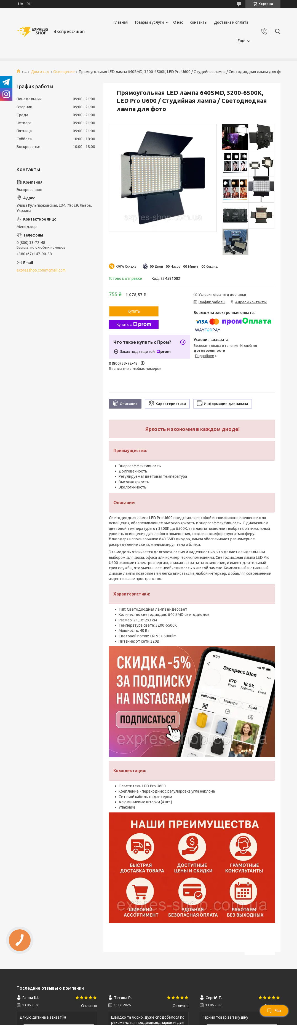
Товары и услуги (149, 22)
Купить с (133, 324)
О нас (178, 22)
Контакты (198, 22)
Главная (121, 22)
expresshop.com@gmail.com (41, 270)
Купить (134, 311)
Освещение (64, 71)
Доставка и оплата (231, 22)
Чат (274, 1010)
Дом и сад (40, 71)
